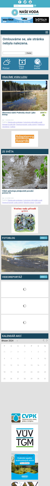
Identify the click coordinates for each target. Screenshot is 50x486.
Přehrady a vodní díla (8, 124)
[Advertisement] (24, 397)
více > (43, 238)
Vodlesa (12, 126)
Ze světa (38, 202)
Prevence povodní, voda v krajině (26, 124)
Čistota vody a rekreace (15, 122)
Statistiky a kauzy (28, 202)
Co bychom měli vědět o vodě (32, 122)
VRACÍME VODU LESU (14, 77)
